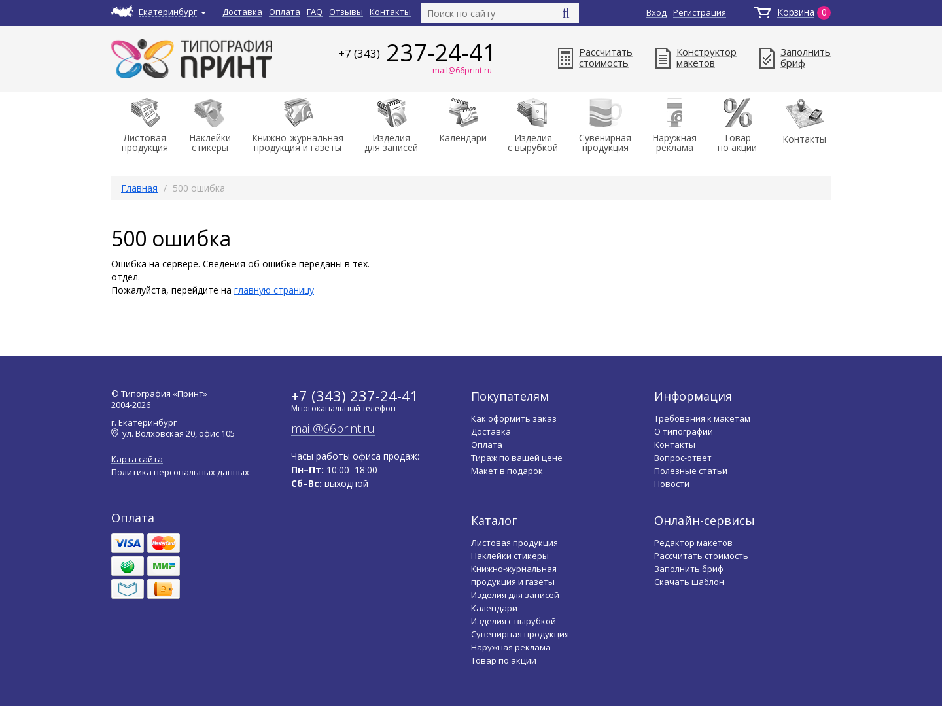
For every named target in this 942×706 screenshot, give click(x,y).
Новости (671, 484)
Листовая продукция (514, 542)
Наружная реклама (511, 647)
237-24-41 (417, 53)
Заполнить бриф (689, 569)
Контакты (390, 12)
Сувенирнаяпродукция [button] (605, 126)
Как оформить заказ (514, 418)
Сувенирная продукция (520, 634)
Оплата (284, 12)
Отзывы (346, 12)
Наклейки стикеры (510, 556)
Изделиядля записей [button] (391, 126)
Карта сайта (137, 459)
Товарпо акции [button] (737, 126)
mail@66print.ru (462, 71)
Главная (139, 188)
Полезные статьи (690, 471)
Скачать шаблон (689, 582)
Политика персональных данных (180, 472)
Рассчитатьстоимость (595, 57)
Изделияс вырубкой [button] (533, 126)
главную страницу (274, 290)
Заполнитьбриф (795, 57)
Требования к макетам (702, 418)
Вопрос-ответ (683, 457)
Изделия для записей (515, 595)
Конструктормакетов (696, 57)
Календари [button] (463, 121)
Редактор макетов (693, 542)
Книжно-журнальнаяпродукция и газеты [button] (297, 126)
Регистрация (699, 13)
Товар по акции (503, 660)
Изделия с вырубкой (513, 621)
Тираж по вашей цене (517, 457)
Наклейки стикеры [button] (210, 126)
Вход (656, 13)
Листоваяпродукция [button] (145, 126)
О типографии (683, 431)
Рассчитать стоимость (701, 556)
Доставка (242, 12)
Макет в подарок (507, 471)
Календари (494, 608)
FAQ (315, 12)
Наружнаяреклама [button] (674, 126)
